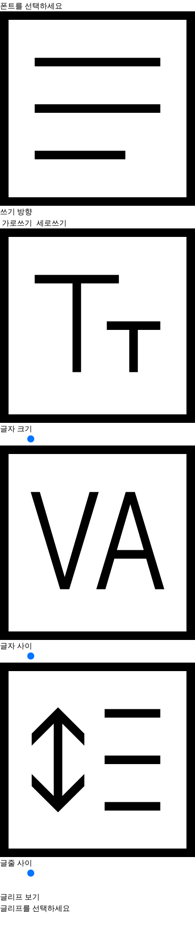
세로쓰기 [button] (51, 223)
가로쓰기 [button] (17, 223)
